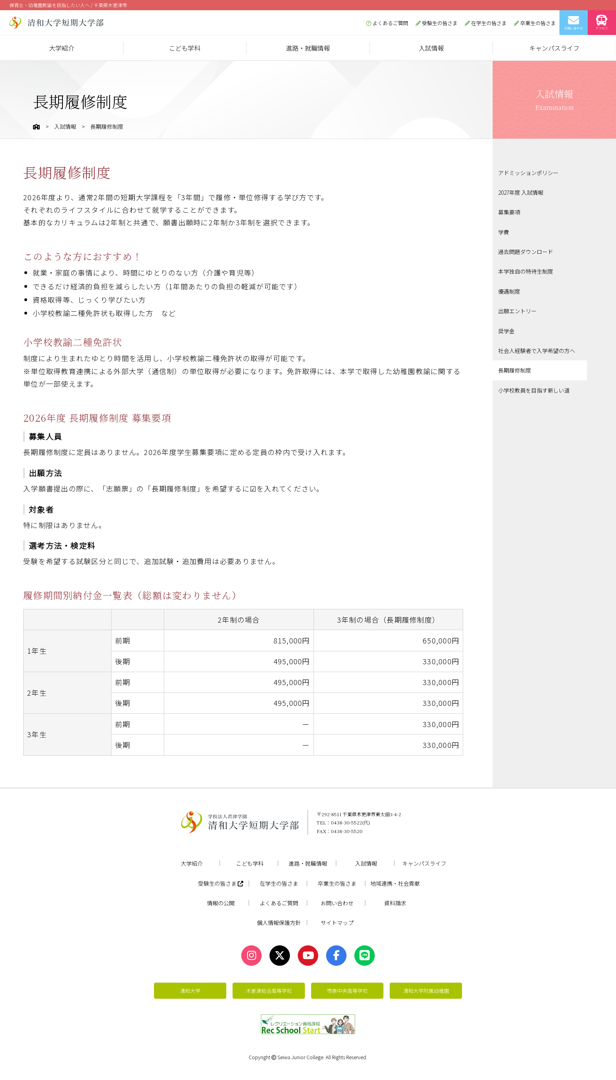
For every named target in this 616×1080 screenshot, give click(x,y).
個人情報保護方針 (279, 922)
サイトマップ (337, 922)
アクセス (602, 22)
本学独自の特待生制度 (525, 271)
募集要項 (509, 212)
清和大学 (190, 990)
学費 (503, 232)
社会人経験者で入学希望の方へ (536, 351)
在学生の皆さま (486, 23)
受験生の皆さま (437, 23)
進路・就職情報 (308, 48)
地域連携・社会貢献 (395, 883)
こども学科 (184, 48)
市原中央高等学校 (347, 990)
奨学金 (506, 331)
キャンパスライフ (554, 48)
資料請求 (395, 903)
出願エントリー (517, 311)
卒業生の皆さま (535, 23)
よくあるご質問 (387, 23)
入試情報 (431, 48)
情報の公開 (221, 903)
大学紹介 (61, 48)
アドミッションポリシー (528, 173)
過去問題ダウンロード (525, 252)
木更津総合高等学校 (269, 990)
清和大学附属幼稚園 (426, 990)
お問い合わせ (573, 22)
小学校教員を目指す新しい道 (534, 390)
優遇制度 (509, 291)
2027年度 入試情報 (520, 192)
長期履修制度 (514, 370)
